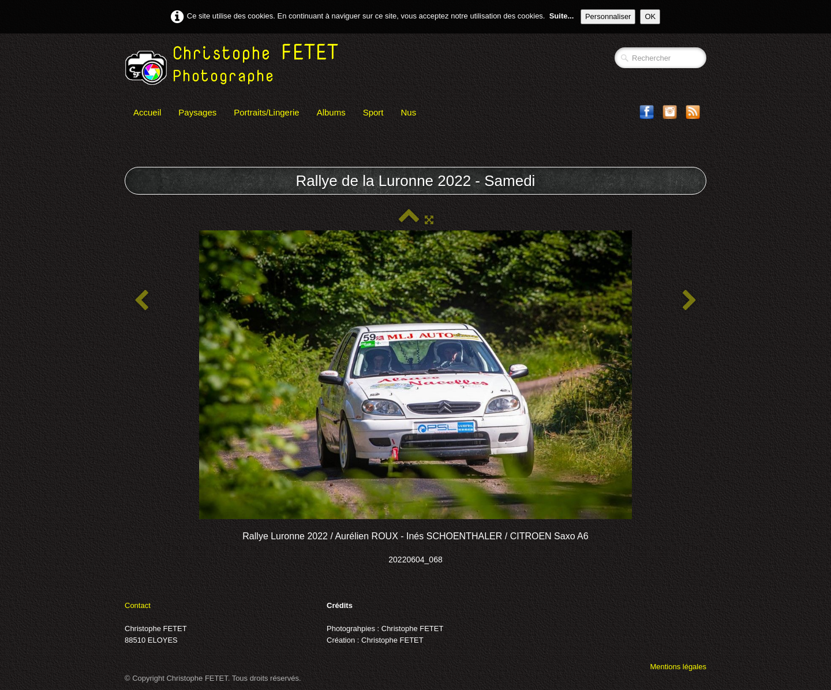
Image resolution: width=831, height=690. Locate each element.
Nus (409, 112)
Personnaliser (608, 16)
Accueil (147, 112)
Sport (373, 112)
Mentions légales (678, 666)
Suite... (561, 16)
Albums (331, 112)
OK (650, 16)
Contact (138, 605)
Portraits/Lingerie (266, 112)
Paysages (197, 112)
